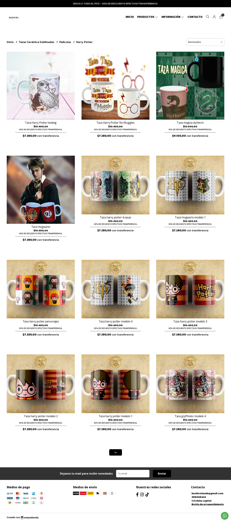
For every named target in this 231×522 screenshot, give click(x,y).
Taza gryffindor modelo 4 (190, 416)
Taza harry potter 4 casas (115, 217)
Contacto (195, 17)
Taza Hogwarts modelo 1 (190, 217)
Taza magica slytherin (190, 122)
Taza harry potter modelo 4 (116, 321)
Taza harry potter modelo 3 (190, 321)
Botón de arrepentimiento (208, 504)
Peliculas (65, 42)
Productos (147, 17)
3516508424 (199, 497)
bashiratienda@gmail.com (207, 493)
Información (173, 17)
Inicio (130, 17)
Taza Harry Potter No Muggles (115, 122)
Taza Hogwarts (40, 227)
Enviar (162, 473)
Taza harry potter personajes (41, 321)
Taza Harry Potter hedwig (41, 122)
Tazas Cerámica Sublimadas (37, 42)
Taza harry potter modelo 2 (41, 416)
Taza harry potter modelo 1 (116, 416)
